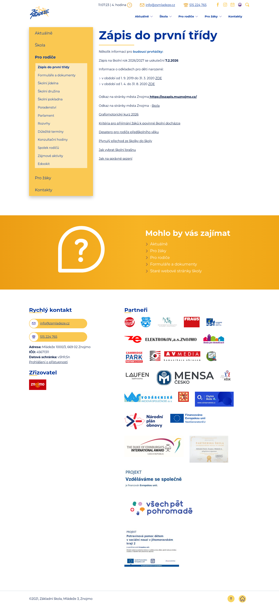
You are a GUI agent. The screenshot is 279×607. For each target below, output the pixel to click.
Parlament (46, 115)
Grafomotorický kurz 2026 (119, 114)
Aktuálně (142, 16)
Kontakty (235, 16)
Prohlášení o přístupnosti (48, 362)
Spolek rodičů (48, 148)
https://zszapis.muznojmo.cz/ (173, 97)
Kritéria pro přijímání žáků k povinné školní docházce (139, 123)
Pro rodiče (186, 16)
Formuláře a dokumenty (56, 75)
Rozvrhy (44, 123)
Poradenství (47, 107)
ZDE (158, 78)
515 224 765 (198, 5)
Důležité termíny (51, 132)
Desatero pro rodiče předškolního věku (129, 132)
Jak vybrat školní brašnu (117, 150)
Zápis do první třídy (53, 67)
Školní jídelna (48, 83)
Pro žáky (211, 16)
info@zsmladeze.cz (160, 5)
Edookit (44, 164)
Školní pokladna (50, 99)
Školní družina (49, 91)
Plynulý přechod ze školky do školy (125, 141)
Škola (163, 16)
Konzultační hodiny (53, 139)
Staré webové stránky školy (176, 271)
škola (156, 106)
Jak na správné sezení (115, 158)
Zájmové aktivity (50, 156)
